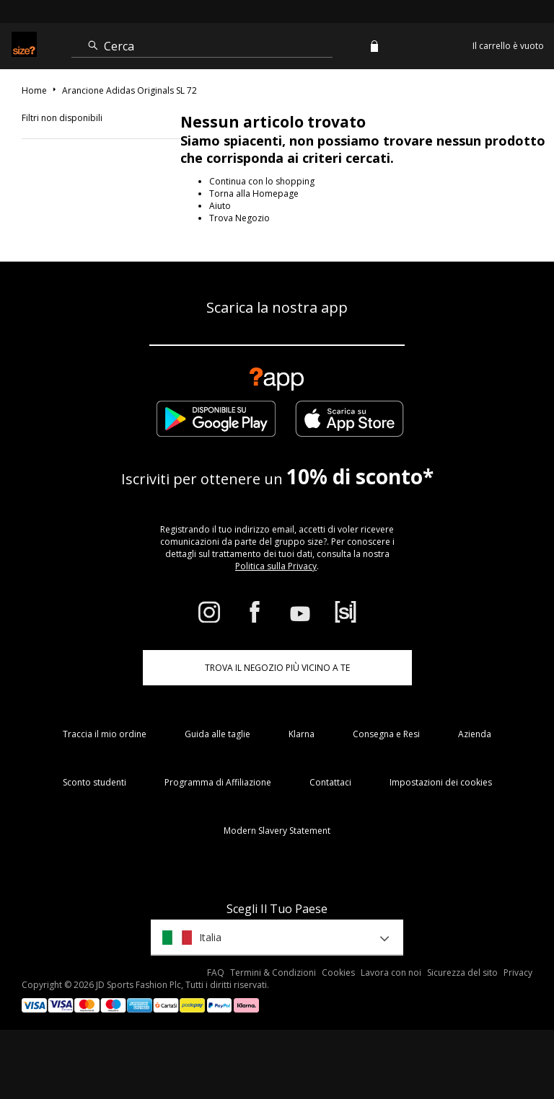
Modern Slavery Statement (277, 830)
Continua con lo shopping (262, 181)
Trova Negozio (239, 218)
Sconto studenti (94, 782)
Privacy (518, 972)
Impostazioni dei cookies (441, 782)
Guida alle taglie (217, 734)
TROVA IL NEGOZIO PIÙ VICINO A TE (277, 668)
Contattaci (330, 782)
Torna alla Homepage (254, 193)
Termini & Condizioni (273, 972)
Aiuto (220, 206)
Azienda (474, 734)
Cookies (338, 972)
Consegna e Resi (386, 734)
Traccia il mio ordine (104, 734)
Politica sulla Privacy (276, 566)
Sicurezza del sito (462, 972)
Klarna (302, 734)
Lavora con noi (391, 972)
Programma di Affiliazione (217, 782)
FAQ (215, 972)
